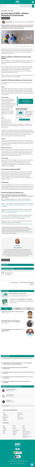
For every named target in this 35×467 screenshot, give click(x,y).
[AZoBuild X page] (19, 449)
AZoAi (19, 415)
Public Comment (14, 282)
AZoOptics (5, 418)
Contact (23, 428)
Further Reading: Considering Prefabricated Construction (26, 101)
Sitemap (14, 434)
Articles (4, 427)
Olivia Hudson (17, 247)
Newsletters (15, 431)
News (4, 425)
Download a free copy (24, 119)
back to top (31, 440)
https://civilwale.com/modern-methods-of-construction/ (19, 200)
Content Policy (25, 434)
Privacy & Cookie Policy (26, 433)
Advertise (24, 430)
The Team (14, 428)
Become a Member (16, 430)
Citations (5, 265)
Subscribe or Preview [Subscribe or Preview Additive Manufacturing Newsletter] (10, 390)
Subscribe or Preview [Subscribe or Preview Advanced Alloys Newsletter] (10, 395)
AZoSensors (20, 412)
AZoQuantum (20, 414)
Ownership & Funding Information (26, 437)
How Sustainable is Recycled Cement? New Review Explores (17, 358)
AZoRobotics (5, 415)
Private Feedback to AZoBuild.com (27, 282)
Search (23, 427)
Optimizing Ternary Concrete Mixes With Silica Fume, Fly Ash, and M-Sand (18, 377)
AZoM (4, 412)
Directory (4, 428)
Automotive (8, 400)
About (23, 425)
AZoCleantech (5, 417)
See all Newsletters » (5, 405)
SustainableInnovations (17, 309)
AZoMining (5, 420)
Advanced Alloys (9, 394)
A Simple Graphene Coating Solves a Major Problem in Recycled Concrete (18, 373)
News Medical (20, 417)
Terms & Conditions (26, 431)
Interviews (5, 430)
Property (14, 425)
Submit (31, 284)
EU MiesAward (28, 309)
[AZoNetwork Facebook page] (16, 449)
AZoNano (4, 414)
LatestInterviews (6, 309)
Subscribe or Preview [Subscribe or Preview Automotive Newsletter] (10, 401)
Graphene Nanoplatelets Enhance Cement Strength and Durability (16, 382)
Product (4, 433)
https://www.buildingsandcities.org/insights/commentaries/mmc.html (17, 224)
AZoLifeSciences (21, 418)
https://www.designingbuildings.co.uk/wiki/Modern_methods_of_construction (17, 196)
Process (14, 427)
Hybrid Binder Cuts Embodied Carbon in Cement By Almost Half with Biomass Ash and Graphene (17, 363)
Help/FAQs (15, 433)
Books (4, 431)
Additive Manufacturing (11, 389)
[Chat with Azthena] (32, 464)
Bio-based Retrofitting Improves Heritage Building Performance (15, 368)
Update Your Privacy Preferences (17, 463)
